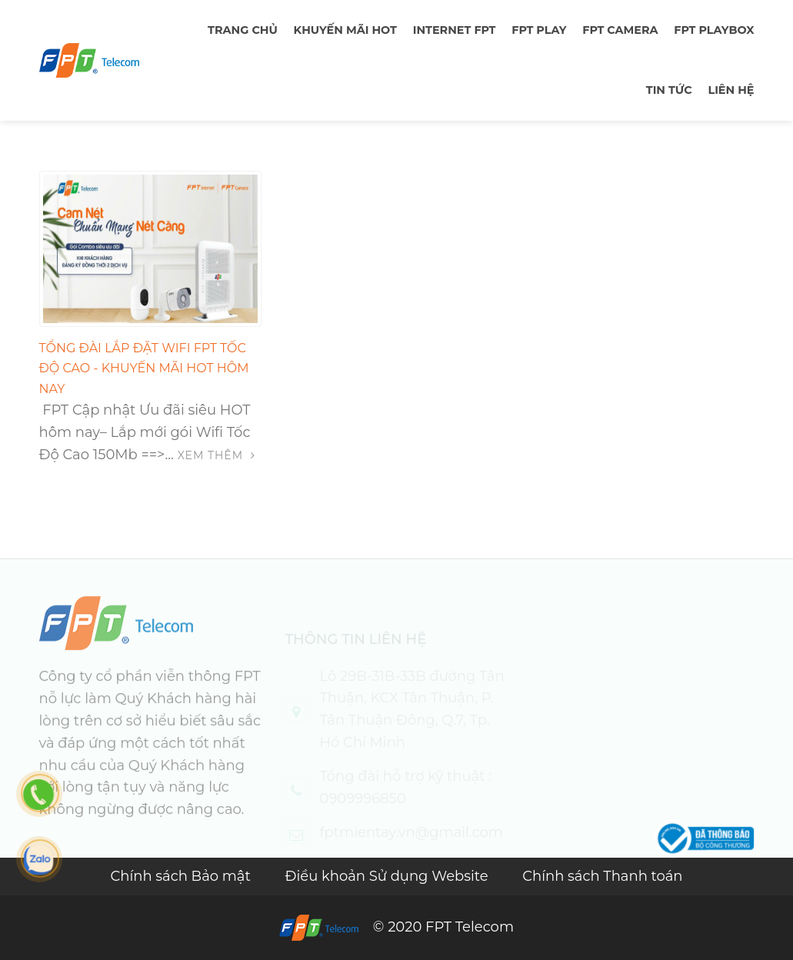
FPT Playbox (714, 30)
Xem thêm (216, 455)
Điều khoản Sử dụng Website (388, 876)
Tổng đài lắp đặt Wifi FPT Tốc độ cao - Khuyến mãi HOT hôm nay (144, 368)
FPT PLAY (538, 30)
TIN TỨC (669, 90)
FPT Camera (620, 30)
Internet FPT (454, 30)
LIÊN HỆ (731, 90)
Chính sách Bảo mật (182, 876)
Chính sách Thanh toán (602, 876)
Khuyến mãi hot (345, 30)
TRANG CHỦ (243, 30)
